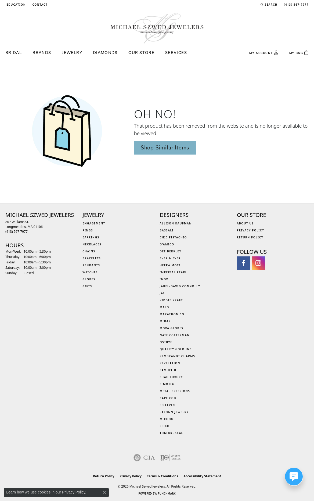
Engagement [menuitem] (93, 223)
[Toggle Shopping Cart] (299, 53)
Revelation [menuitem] (170, 363)
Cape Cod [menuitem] (168, 398)
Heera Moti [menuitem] (170, 265)
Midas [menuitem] (165, 321)
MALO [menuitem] (164, 307)
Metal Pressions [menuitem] (175, 391)
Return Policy (250, 237)
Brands (42, 52)
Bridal (13, 52)
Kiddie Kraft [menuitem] (171, 300)
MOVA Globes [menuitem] (171, 328)
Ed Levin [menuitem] (167, 405)
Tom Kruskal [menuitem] (171, 433)
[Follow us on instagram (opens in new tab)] (258, 263)
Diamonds (105, 52)
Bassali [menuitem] (167, 230)
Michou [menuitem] (167, 419)
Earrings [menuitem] (90, 237)
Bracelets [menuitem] (91, 258)
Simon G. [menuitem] (168, 384)
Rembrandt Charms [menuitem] (177, 356)
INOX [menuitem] (164, 279)
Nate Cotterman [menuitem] (175, 335)
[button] (15, 4)
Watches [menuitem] (90, 272)
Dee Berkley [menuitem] (171, 251)
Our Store (141, 52)
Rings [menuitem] (87, 230)
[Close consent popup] (104, 492)
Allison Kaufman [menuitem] (176, 223)
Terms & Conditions (162, 476)
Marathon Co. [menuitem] (173, 314)
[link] (39, 4)
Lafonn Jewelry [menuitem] (174, 412)
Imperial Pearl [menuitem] (173, 272)
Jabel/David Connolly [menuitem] (180, 286)
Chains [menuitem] (88, 251)
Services (176, 52)
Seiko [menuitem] (165, 426)
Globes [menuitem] (88, 279)
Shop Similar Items (165, 148)
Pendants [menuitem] (91, 265)
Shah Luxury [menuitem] (171, 377)
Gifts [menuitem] (87, 286)
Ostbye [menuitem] (166, 342)
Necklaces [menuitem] (91, 244)
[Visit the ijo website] (170, 457)
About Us (245, 223)
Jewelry (72, 52)
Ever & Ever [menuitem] (170, 258)
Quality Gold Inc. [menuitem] (176, 349)
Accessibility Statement (202, 476)
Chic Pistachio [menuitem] (173, 237)
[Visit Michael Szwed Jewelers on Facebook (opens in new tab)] (243, 263)
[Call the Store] (16, 231)
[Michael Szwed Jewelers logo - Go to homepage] (157, 28)
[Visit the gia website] (144, 457)
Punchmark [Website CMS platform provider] (167, 493)
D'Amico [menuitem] (167, 244)
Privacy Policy (250, 230)
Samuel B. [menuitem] (169, 370)
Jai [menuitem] (162, 293)
